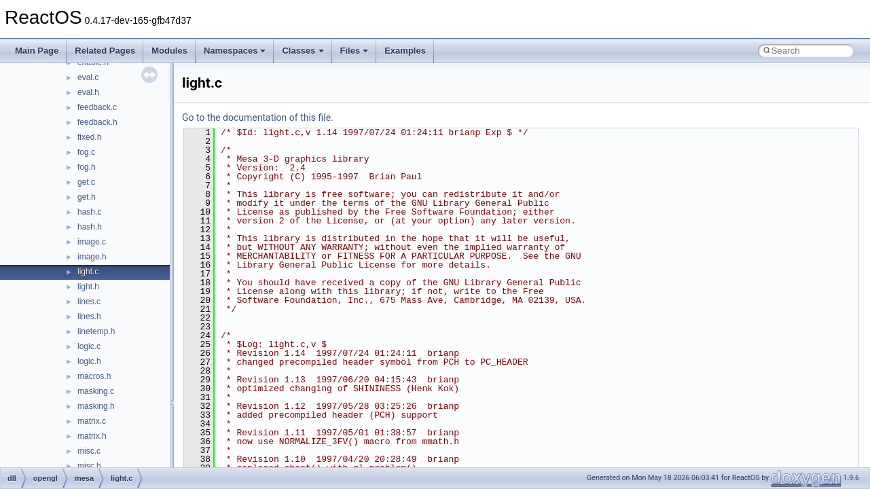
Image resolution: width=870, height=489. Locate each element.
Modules (169, 51)
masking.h (96, 406)
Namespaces (235, 51)
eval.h (88, 92)
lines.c (89, 301)
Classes (302, 51)
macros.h (94, 376)
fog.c (86, 152)
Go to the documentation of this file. (257, 117)
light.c (87, 271)
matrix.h (92, 436)
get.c (86, 182)
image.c (91, 242)
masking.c (95, 391)
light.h (88, 286)
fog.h (86, 167)
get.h (86, 197)
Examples (405, 51)
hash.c (89, 212)
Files (354, 51)
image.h (92, 256)
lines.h (89, 316)
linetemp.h (96, 331)
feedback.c (97, 107)
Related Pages (105, 51)
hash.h (89, 227)
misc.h (89, 466)
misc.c (89, 451)
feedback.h (97, 122)
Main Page (36, 51)
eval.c (87, 77)
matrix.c (91, 421)
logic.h (89, 361)
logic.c (89, 346)
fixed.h (89, 137)
